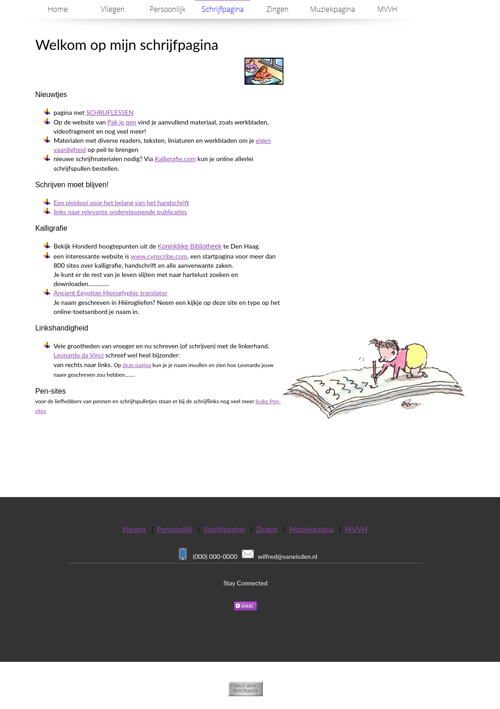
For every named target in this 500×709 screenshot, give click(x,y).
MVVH (356, 529)
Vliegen (134, 529)
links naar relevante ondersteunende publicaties (120, 212)
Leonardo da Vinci (79, 355)
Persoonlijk (174, 529)
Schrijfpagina (224, 529)
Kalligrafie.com (175, 158)
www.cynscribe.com (158, 256)
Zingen (267, 529)
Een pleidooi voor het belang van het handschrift (121, 202)
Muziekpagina (311, 529)
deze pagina (137, 365)
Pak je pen (122, 122)
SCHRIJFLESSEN (109, 112)
